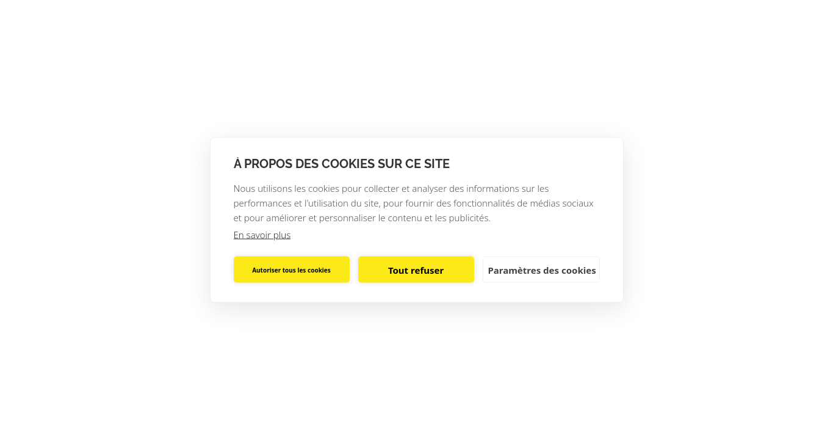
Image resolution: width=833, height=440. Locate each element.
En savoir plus (262, 235)
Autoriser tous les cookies (291, 269)
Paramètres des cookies (542, 269)
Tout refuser (416, 269)
